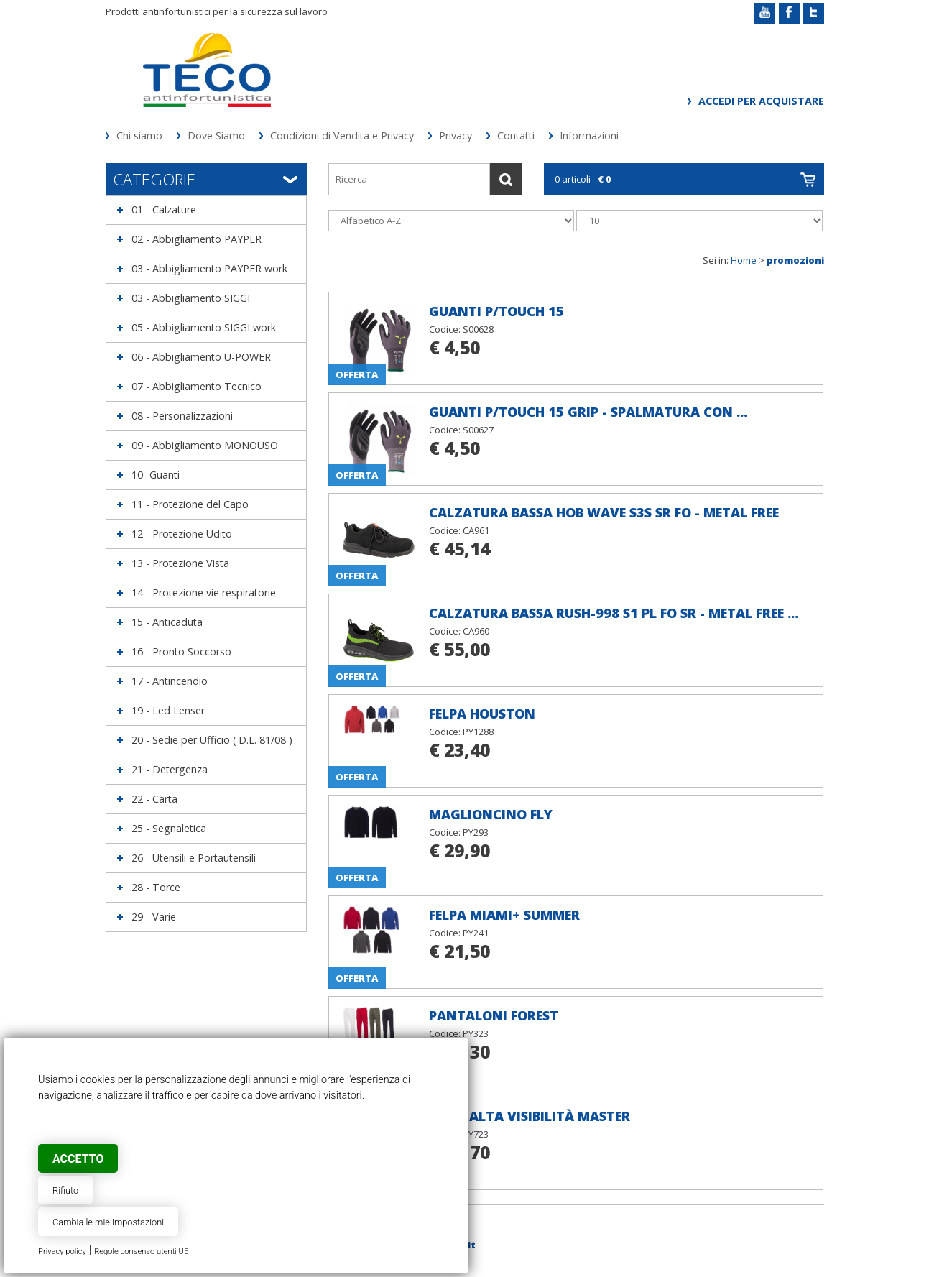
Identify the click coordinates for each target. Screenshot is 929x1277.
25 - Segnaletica (168, 828)
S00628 (478, 329)
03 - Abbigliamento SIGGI (190, 298)
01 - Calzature (163, 209)
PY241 (476, 932)
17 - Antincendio (169, 681)
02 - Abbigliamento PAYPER (196, 239)
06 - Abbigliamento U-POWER (201, 357)
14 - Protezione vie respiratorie (203, 592)
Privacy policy (62, 1251)
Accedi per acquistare (761, 101)
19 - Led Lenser (168, 710)
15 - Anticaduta (167, 622)
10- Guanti (155, 474)
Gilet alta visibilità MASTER (529, 1116)
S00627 (478, 429)
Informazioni (589, 135)
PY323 (476, 1033)
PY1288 (478, 731)
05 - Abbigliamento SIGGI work (203, 327)
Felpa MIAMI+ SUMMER (504, 914)
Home (744, 260)
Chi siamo (139, 135)
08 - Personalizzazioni (182, 416)
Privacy (455, 135)
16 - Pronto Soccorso (181, 651)
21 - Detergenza (169, 769)
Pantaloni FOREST (493, 1015)
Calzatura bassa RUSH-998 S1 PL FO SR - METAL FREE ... (613, 613)
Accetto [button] (77, 1159)
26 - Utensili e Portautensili (193, 858)
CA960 (476, 630)
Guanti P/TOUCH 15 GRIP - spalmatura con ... (588, 411)
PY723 (476, 1134)
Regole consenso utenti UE (141, 1251)
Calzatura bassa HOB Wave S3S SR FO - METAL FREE (604, 512)
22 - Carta (154, 799)
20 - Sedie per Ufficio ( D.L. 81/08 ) (211, 740)
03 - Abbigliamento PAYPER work (209, 268)
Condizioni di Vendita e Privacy (342, 135)
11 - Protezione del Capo (190, 504)
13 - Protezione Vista (180, 563)
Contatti (516, 135)
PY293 (476, 832)
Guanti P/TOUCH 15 (496, 311)
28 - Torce (155, 887)
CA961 (476, 530)
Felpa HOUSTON (482, 713)
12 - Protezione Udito (181, 533)
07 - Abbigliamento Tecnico (196, 386)
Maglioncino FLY (491, 814)
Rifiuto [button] (65, 1190)
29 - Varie (153, 916)
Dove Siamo (216, 135)
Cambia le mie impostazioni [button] (108, 1222)
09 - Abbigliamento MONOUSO (204, 445)
